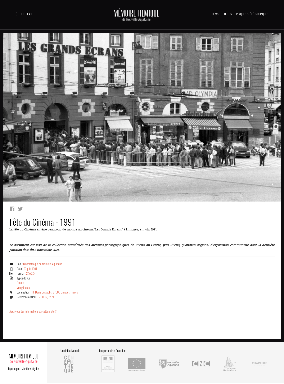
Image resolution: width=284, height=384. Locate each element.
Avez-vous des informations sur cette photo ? (33, 311)
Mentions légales (30, 369)
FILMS (215, 14)
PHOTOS (227, 14)
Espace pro (13, 369)
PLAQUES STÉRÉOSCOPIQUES (252, 14)
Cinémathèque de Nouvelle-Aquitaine (42, 264)
